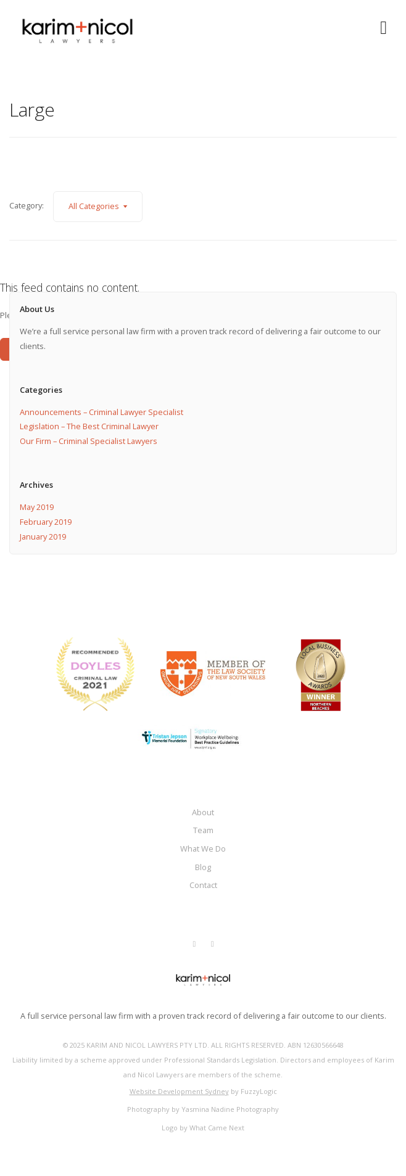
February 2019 (46, 521)
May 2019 (37, 506)
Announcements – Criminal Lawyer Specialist (101, 411)
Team (203, 830)
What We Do (203, 848)
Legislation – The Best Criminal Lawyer (89, 426)
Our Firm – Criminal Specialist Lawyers (88, 440)
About (203, 812)
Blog (203, 867)
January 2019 (43, 536)
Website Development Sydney (179, 1091)
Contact (203, 884)
